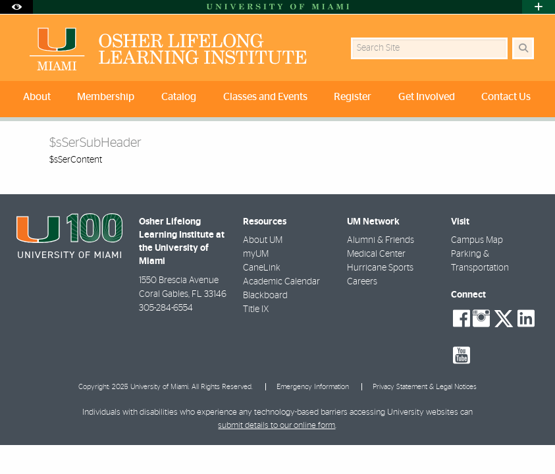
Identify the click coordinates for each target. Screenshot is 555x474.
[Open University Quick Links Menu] (538, 7)
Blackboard (265, 295)
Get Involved (426, 97)
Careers (362, 281)
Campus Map (477, 240)
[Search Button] (523, 48)
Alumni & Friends (380, 240)
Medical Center (376, 254)
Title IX (256, 309)
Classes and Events (265, 97)
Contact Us (506, 97)
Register (352, 97)
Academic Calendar (281, 281)
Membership (105, 97)
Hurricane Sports (380, 268)
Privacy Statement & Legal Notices (425, 386)
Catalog (178, 97)
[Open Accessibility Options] (16, 7)
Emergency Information (313, 386)
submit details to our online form (276, 425)
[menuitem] (39, 99)
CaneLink (261, 268)
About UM (262, 240)
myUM (256, 254)
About (37, 97)
